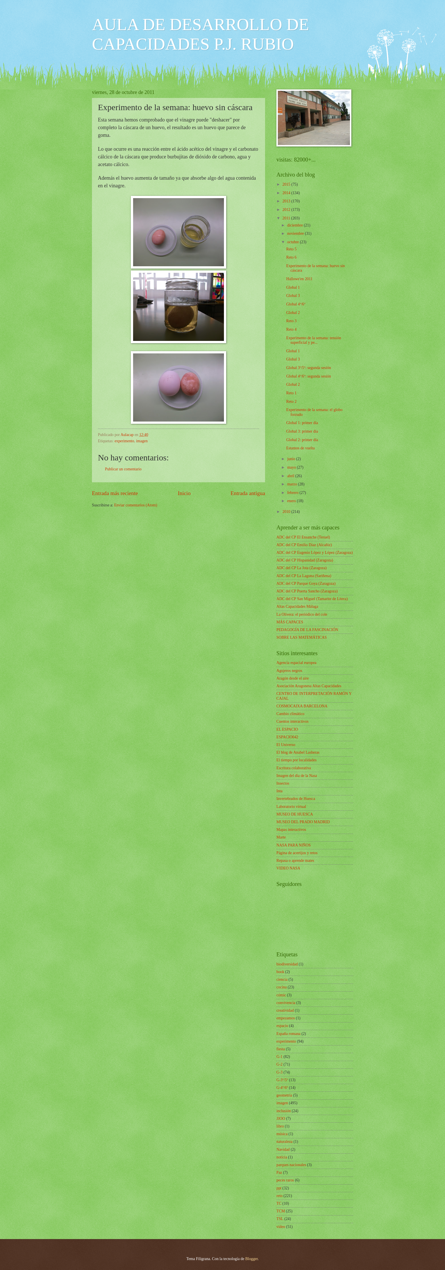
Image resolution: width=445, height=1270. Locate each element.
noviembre (296, 233)
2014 (286, 193)
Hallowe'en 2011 (299, 279)
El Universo (285, 745)
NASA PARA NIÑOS (293, 845)
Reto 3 (291, 321)
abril (291, 476)
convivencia (285, 1003)
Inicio (184, 493)
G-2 (279, 1064)
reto (279, 1196)
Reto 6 (291, 257)
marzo (292, 484)
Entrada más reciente (115, 493)
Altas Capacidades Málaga (297, 606)
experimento (124, 441)
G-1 (279, 1057)
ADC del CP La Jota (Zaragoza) (301, 568)
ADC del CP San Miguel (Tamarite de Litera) (312, 599)
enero (292, 501)
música (281, 1134)
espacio (282, 1026)
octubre (293, 242)
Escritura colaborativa (293, 768)
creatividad (285, 1010)
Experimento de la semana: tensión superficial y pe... (313, 340)
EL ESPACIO (287, 729)
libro (280, 1126)
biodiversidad (287, 964)
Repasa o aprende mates (295, 860)
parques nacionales (291, 1165)
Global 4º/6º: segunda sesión (308, 376)
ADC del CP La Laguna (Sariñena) (303, 576)
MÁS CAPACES (289, 622)
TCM (280, 1211)
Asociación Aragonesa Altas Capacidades (308, 686)
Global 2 (293, 313)
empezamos (285, 1018)
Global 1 (293, 287)
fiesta (280, 1049)
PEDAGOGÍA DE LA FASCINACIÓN (307, 630)
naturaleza (284, 1141)
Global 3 (293, 296)
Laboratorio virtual (291, 806)
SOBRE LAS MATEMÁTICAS (301, 637)
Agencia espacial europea (296, 663)
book (280, 972)
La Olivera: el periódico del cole (301, 614)
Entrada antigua (247, 493)
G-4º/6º (282, 1087)
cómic (281, 995)
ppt (279, 1188)
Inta (279, 791)
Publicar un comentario (123, 469)
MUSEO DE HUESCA (294, 814)
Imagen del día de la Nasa (296, 776)
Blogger (251, 1259)
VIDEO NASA (288, 868)
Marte (281, 837)
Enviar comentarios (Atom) (135, 505)
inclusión (283, 1111)
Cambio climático (290, 714)
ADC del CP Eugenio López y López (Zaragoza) (314, 552)
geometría (284, 1095)
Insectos (282, 783)
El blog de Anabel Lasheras (298, 752)
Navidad (283, 1149)
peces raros (285, 1180)
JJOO (280, 1118)
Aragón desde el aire (292, 678)
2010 (286, 512)
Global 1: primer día (302, 423)
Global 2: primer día (302, 440)
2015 (286, 184)
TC (279, 1203)
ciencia (281, 979)
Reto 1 (291, 393)
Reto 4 (291, 329)
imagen (142, 441)
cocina (281, 987)
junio (291, 459)
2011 (286, 218)
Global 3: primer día (302, 431)
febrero (293, 493)
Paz (279, 1172)
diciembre (295, 225)
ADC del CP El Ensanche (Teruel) (303, 537)
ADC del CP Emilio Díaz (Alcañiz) (304, 545)
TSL (280, 1219)
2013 (286, 201)
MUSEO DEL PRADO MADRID (303, 822)
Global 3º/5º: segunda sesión (308, 368)
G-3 (279, 1072)
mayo (292, 467)
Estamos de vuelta (300, 448)
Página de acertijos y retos (297, 853)
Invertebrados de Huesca (295, 799)
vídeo (280, 1227)
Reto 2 (291, 401)
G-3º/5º (282, 1080)
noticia (281, 1157)
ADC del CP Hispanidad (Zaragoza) (304, 560)
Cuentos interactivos (292, 721)
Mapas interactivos (291, 829)
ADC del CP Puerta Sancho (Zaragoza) (307, 591)
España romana (288, 1034)
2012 (286, 210)
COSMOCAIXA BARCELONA (302, 706)
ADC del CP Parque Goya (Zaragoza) (305, 583)
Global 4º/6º (295, 304)
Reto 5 (291, 249)
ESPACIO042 (287, 737)
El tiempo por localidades (296, 760)
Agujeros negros (289, 670)
